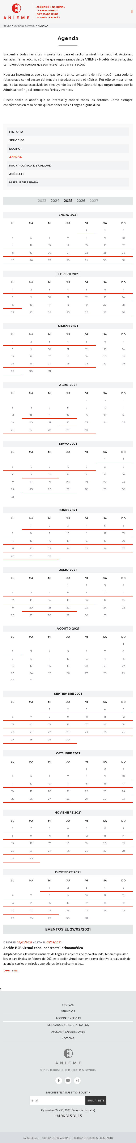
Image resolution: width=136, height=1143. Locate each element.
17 (123, 245)
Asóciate (16, 174)
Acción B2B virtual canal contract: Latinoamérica (43, 947)
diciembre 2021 (68, 872)
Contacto (106, 1137)
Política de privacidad (55, 1137)
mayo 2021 (68, 444)
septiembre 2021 (68, 694)
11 (12, 245)
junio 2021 (68, 510)
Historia (16, 131)
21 (68, 252)
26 (31, 260)
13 (49, 245)
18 (12, 252)
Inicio (7, 25)
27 (49, 260)
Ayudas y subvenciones (68, 1031)
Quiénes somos (24, 25)
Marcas (68, 1004)
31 (123, 260)
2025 (68, 201)
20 (49, 252)
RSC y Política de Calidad (30, 165)
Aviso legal (30, 1137)
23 (104, 252)
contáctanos (12, 105)
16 (105, 245)
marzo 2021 (68, 326)
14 (68, 245)
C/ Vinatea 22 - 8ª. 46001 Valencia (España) (68, 1110)
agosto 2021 (68, 628)
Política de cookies (85, 1137)
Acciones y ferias (68, 1018)
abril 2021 (68, 385)
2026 (81, 201)
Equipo (14, 148)
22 (86, 252)
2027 (94, 201)
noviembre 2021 (68, 812)
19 (31, 252)
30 (105, 260)
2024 (55, 201)
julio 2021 (68, 570)
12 (31, 245)
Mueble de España (23, 182)
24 (123, 252)
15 (86, 245)
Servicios (17, 140)
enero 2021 (68, 215)
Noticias (68, 1038)
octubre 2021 (68, 753)
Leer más (10, 970)
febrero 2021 (67, 274)
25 (12, 260)
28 (68, 260)
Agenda (15, 157)
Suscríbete (96, 1100)
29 (86, 260)
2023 (42, 201)
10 (49, 297)
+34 (68, 1115)
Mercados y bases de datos (68, 1024)
